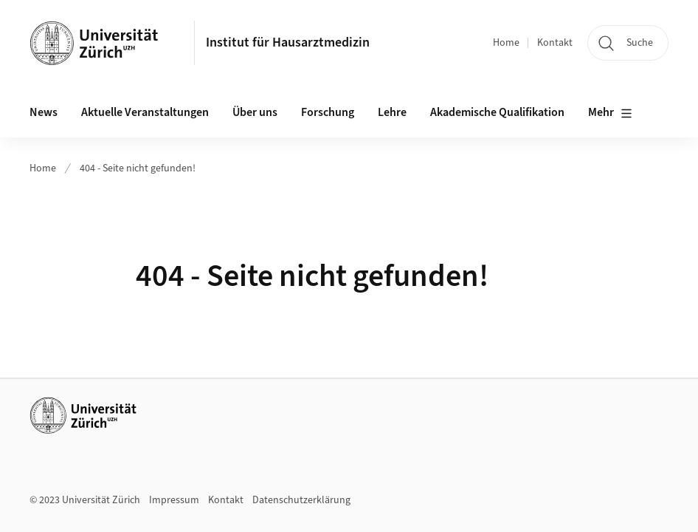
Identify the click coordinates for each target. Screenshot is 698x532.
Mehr (610, 113)
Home (506, 42)
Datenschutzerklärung (301, 500)
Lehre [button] (392, 112)
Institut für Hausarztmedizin (288, 42)
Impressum (174, 500)
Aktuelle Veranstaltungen (145, 112)
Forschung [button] (327, 112)
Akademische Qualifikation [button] (497, 112)
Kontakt (555, 42)
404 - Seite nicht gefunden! (138, 168)
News (44, 112)
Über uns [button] (254, 112)
